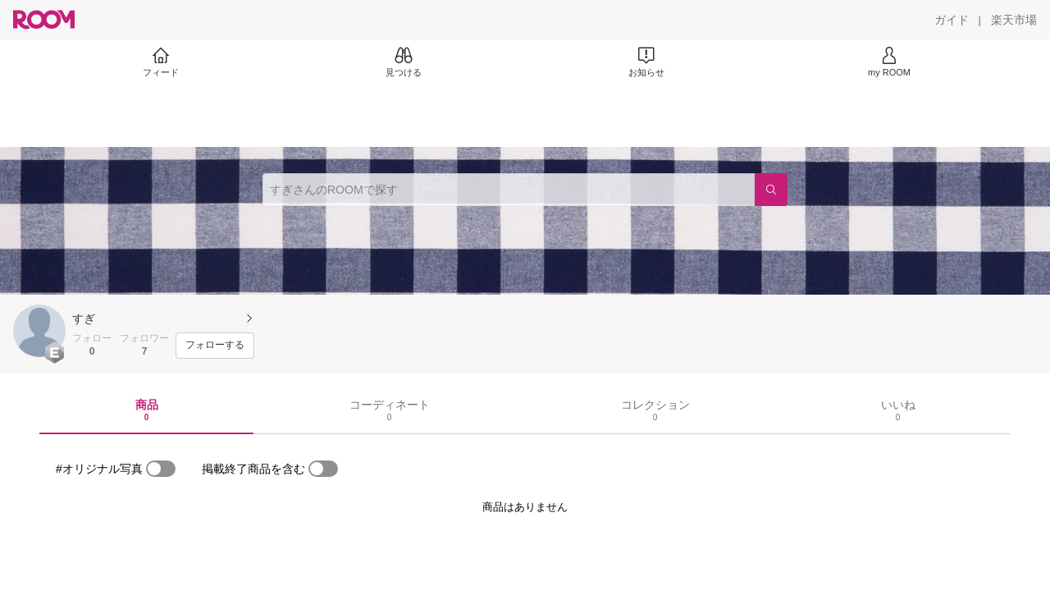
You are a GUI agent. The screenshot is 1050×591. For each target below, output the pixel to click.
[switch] (161, 468)
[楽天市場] (1014, 19)
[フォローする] (215, 345)
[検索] (771, 189)
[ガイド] (951, 19)
